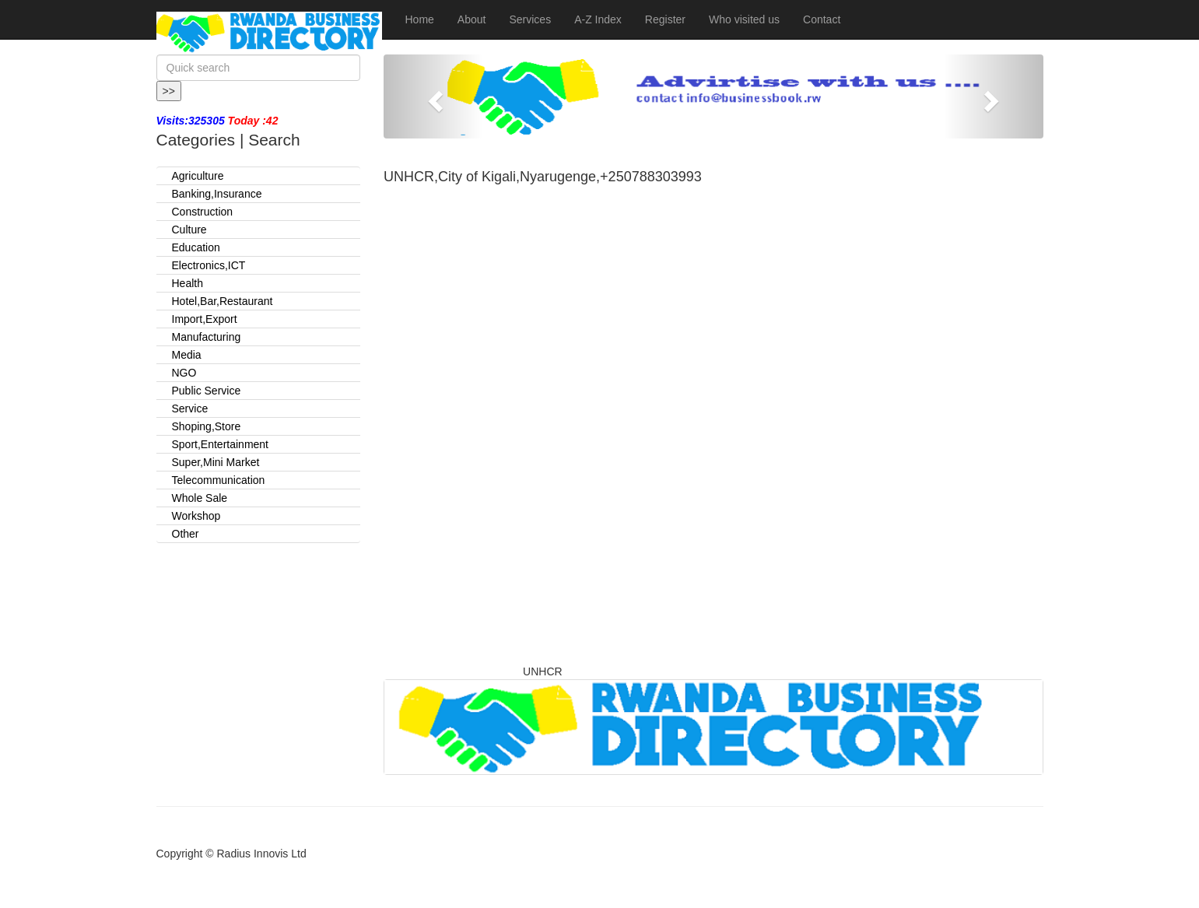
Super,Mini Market (216, 462)
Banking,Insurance (217, 194)
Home (419, 19)
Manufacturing (206, 337)
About (472, 19)
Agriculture (198, 176)
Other (185, 534)
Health (187, 283)
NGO (184, 372)
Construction (202, 211)
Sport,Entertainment (220, 444)
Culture (189, 229)
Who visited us (744, 19)
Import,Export (204, 319)
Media (187, 355)
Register (665, 19)
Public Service (206, 390)
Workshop (196, 516)
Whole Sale (200, 498)
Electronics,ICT (209, 265)
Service (190, 408)
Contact (821, 19)
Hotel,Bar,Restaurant (222, 301)
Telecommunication (218, 480)
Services (530, 19)
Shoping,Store (206, 426)
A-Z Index (598, 19)
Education (196, 247)
